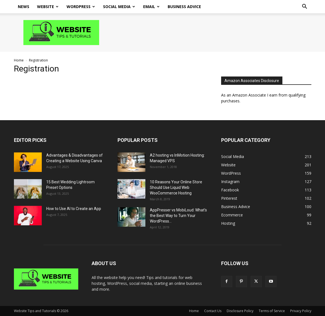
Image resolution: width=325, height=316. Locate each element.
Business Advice (184, 6)
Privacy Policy (300, 310)
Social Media (119, 6)
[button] (304, 7)
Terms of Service (272, 310)
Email (151, 6)
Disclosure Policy (240, 310)
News (23, 6)
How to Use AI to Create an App (73, 208)
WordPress (81, 6)
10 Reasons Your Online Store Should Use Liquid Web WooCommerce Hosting (176, 187)
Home (19, 60)
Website (47, 6)
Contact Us (212, 310)
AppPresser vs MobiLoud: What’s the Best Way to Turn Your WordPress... (178, 215)
